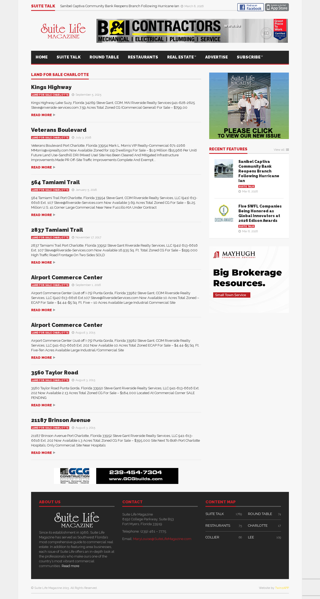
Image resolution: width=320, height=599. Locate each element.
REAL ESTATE (180, 57)
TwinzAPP (282, 588)
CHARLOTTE (258, 525)
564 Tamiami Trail (55, 182)
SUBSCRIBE (248, 57)
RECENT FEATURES (228, 149)
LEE (251, 537)
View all (279, 149)
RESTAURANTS (143, 57)
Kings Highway (51, 87)
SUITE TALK (69, 57)
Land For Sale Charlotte (60, 75)
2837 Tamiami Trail (57, 230)
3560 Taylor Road (54, 372)
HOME (42, 57)
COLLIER (212, 537)
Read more (41, 115)
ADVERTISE (216, 57)
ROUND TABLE (104, 57)
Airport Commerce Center (67, 277)
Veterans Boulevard (58, 130)
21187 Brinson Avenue (61, 420)
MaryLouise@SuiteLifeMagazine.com (162, 539)
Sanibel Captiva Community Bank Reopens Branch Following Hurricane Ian (120, 6)
